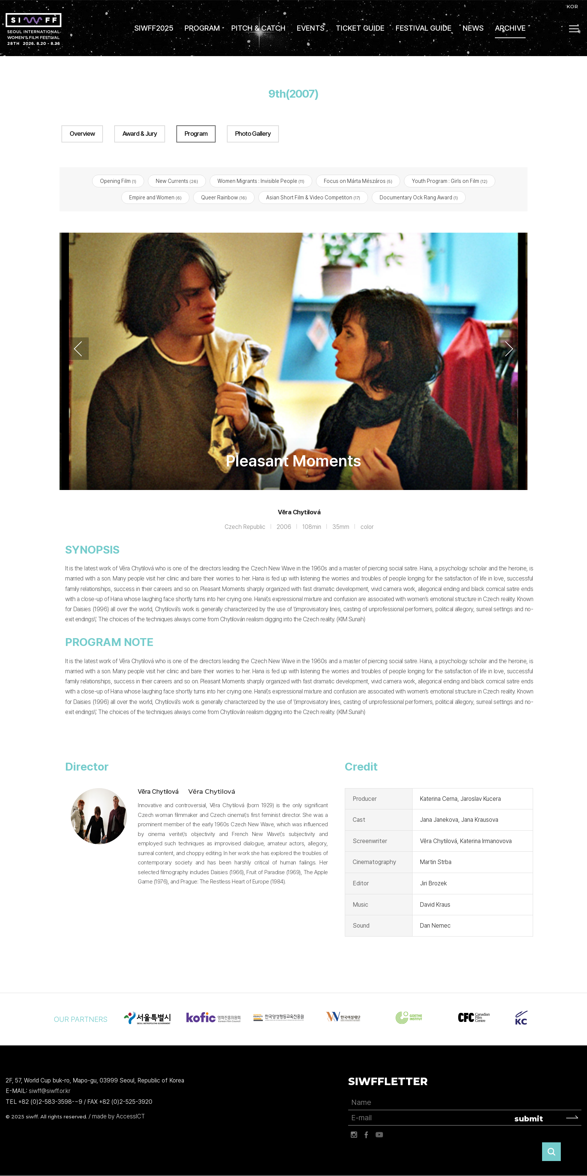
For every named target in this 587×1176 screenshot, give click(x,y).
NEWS (473, 28)
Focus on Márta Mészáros (358, 181)
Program (196, 133)
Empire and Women (155, 198)
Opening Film (118, 181)
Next (509, 348)
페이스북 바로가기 (366, 1135)
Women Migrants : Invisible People (261, 181)
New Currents (177, 181)
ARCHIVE (510, 28)
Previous (78, 348)
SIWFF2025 (153, 28)
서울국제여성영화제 (33, 29)
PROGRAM (202, 28)
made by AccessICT (118, 1116)
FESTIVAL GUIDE (423, 28)
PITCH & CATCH (258, 28)
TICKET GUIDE (360, 28)
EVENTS (311, 28)
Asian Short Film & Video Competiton (313, 198)
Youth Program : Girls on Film (449, 181)
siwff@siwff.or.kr (49, 1091)
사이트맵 (574, 28)
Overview (82, 133)
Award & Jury (139, 133)
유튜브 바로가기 (379, 1135)
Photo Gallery (253, 133)
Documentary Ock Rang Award (419, 198)
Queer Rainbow (224, 198)
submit (528, 1118)
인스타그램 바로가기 (354, 1135)
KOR (572, 6)
